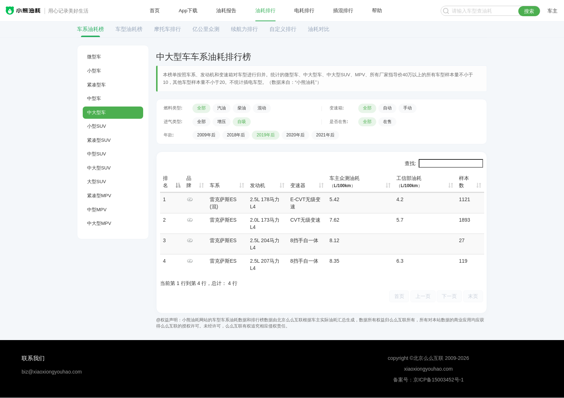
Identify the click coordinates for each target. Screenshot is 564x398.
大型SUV (96, 181)
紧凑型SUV (99, 140)
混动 (262, 107)
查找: (444, 163)
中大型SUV (99, 168)
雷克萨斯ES (223, 220)
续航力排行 (244, 29)
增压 (221, 121)
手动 (407, 107)
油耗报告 (227, 10)
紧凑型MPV (99, 195)
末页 (473, 296)
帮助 (377, 10)
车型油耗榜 (128, 29)
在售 (387, 121)
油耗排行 (265, 10)
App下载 (188, 10)
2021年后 (325, 134)
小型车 (94, 70)
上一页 (419, 296)
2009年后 (206, 134)
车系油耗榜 (90, 29)
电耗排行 (304, 10)
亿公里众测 (205, 29)
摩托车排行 (167, 29)
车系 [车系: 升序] (215, 185)
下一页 (447, 296)
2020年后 (295, 134)
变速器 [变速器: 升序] (297, 185)
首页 (155, 10)
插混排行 (343, 10)
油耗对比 (318, 29)
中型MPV (96, 209)
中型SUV (96, 154)
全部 (201, 107)
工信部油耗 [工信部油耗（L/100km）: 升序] (409, 181)
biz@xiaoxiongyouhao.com (52, 372)
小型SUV (96, 126)
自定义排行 (282, 29)
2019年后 (265, 134)
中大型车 (96, 112)
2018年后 (236, 134)
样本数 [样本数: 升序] (464, 181)
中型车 (94, 98)
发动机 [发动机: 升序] (257, 185)
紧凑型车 (96, 84)
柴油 (241, 107)
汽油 (221, 107)
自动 (387, 107)
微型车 (94, 56)
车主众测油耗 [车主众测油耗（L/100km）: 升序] (344, 181)
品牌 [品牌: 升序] (188, 181)
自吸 (241, 121)
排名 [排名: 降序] (165, 181)
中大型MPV (99, 223)
